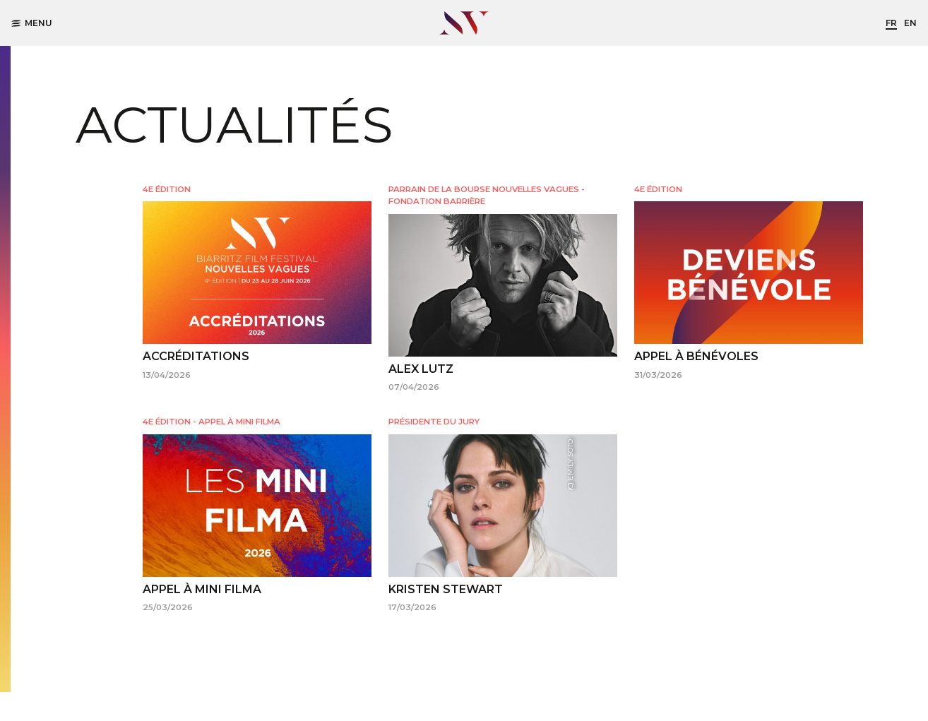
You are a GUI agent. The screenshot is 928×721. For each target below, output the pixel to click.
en (910, 23)
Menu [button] (31, 23)
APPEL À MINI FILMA (202, 589)
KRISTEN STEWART (445, 589)
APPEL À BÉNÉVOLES (696, 356)
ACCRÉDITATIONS (196, 356)
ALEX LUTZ (420, 369)
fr (891, 23)
